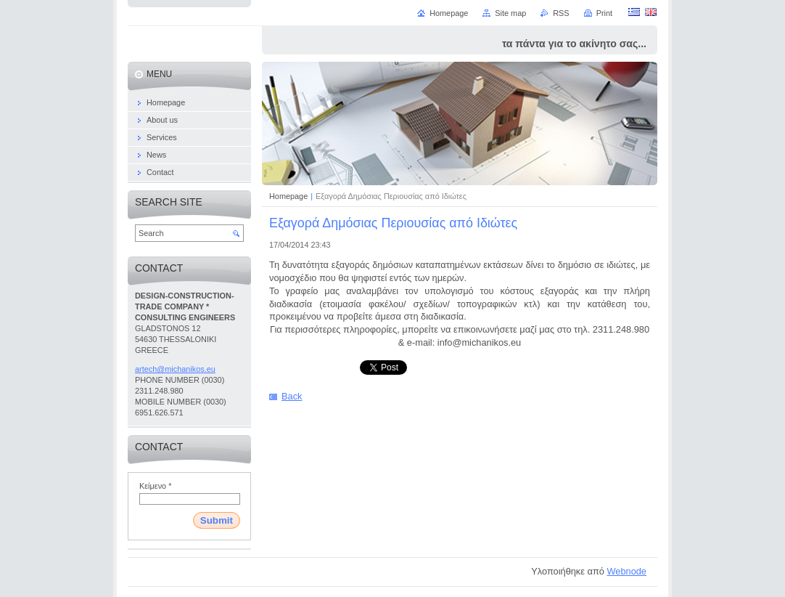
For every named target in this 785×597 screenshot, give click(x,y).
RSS (561, 13)
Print (604, 13)
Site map (510, 13)
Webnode (626, 571)
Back (291, 396)
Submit (216, 520)
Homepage (288, 196)
